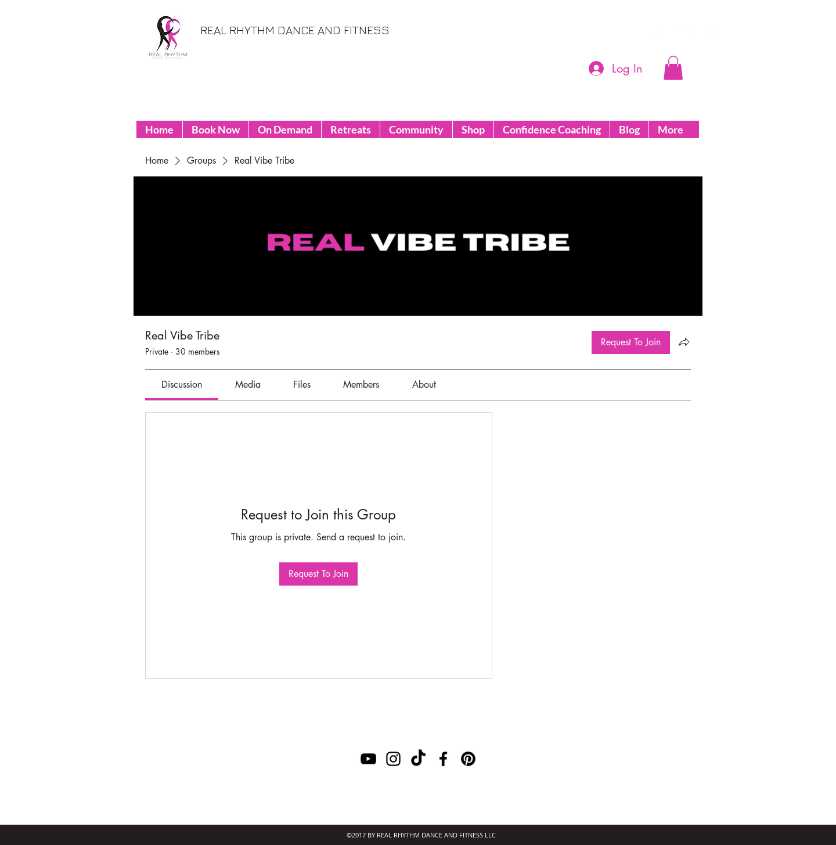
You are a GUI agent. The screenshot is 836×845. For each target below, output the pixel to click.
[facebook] (673, 31)
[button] (673, 68)
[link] (181, 384)
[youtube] (691, 31)
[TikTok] (418, 758)
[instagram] (708, 31)
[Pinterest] (656, 31)
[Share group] (684, 342)
